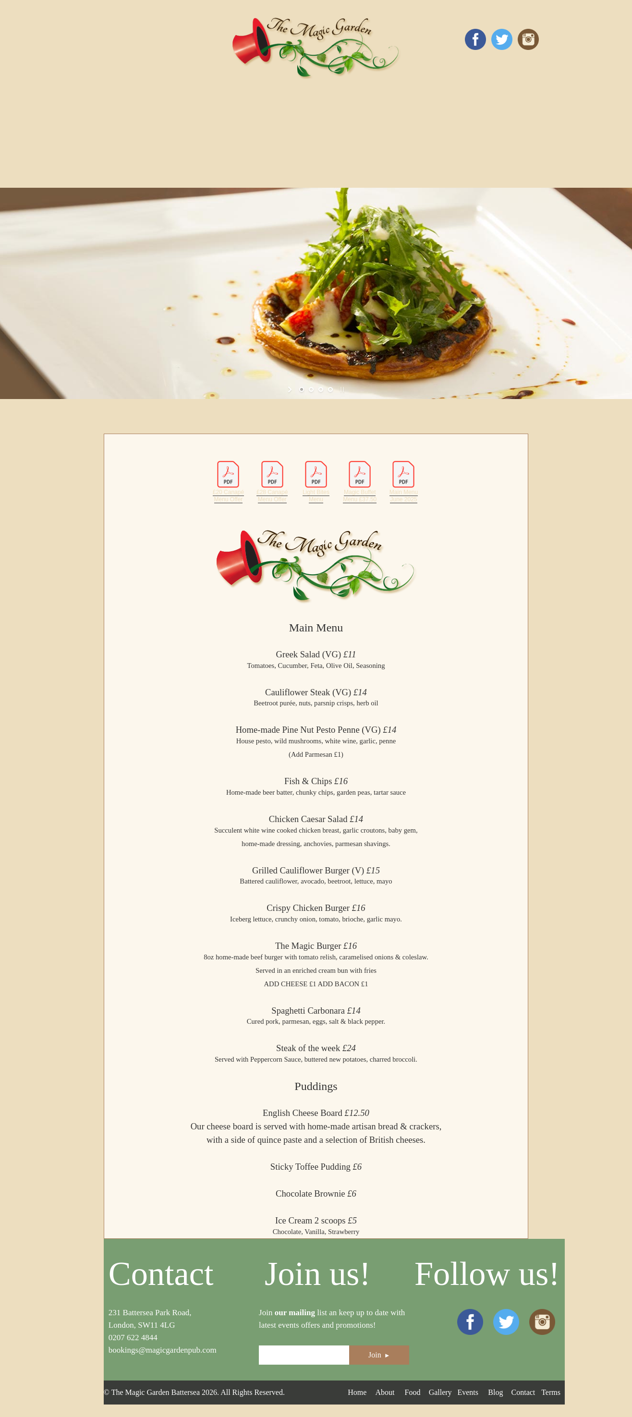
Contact (523, 1392)
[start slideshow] (291, 389)
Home (357, 1392)
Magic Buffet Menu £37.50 (360, 481)
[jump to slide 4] (330, 389)
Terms (550, 1392)
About (384, 1392)
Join (379, 1355)
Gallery (440, 1392)
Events (467, 1392)
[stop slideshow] (341, 389)
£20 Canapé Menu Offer (228, 481)
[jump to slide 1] (301, 389)
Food (413, 1392)
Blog (495, 1392)
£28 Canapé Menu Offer (272, 481)
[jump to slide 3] (321, 389)
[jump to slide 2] (311, 389)
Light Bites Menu (316, 481)
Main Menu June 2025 (403, 481)
